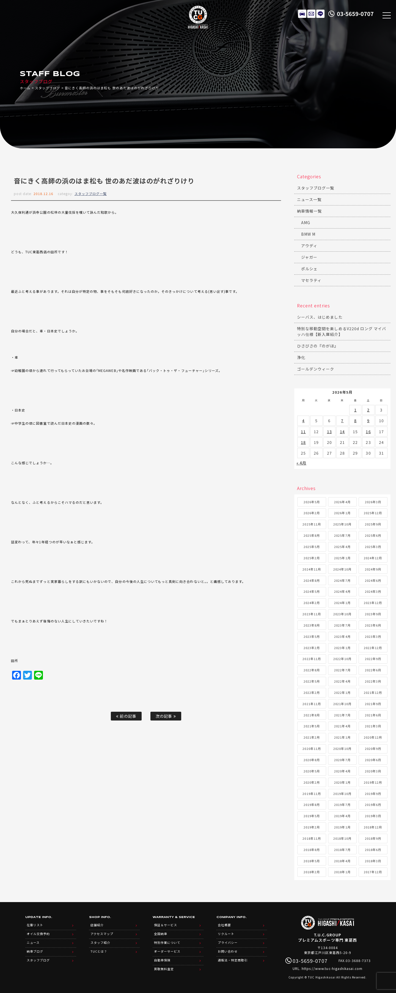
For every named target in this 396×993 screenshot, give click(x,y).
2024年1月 (342, 602)
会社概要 (224, 925)
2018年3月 (373, 861)
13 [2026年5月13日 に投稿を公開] (329, 431)
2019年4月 (342, 816)
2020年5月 (312, 771)
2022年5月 (312, 681)
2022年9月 (373, 659)
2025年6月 (373, 535)
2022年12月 (373, 648)
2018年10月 (342, 838)
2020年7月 (342, 760)
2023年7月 (342, 625)
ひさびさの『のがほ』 (318, 346)
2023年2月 (312, 648)
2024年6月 (373, 580)
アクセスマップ (101, 933)
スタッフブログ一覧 (91, 193)
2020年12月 (373, 737)
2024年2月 (312, 602)
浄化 (301, 357)
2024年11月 (311, 569)
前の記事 (126, 716)
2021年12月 (373, 692)
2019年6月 (373, 804)
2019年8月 (312, 804)
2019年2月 (312, 827)
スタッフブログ (47, 87)
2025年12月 (373, 513)
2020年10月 (342, 748)
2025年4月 (342, 546)
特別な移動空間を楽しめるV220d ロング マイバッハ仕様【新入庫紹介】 (341, 331)
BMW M (308, 234)
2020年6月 (373, 760)
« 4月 (301, 463)
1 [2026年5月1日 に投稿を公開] (355, 410)
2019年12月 (373, 782)
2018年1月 (342, 872)
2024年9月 (373, 569)
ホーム (25, 87)
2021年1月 (342, 737)
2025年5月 (312, 546)
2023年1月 (342, 648)
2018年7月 (342, 849)
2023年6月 (373, 625)
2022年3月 (373, 681)
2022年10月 (342, 659)
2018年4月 (342, 861)
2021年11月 (311, 704)
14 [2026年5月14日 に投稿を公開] (342, 431)
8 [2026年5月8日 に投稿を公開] (355, 420)
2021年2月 (312, 737)
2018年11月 (311, 838)
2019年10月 (342, 793)
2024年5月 (312, 591)
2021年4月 (342, 726)
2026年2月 (312, 513)
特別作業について (167, 942)
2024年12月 (373, 558)
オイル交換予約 (38, 933)
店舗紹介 (97, 925)
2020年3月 (373, 771)
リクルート (226, 933)
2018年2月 (312, 872)
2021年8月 (312, 715)
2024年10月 (342, 569)
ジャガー (309, 257)
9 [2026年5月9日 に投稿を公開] (368, 420)
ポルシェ (309, 268)
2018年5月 (312, 861)
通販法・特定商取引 (233, 960)
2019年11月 (311, 793)
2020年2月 (312, 782)
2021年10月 (342, 704)
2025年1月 (342, 558)
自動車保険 (162, 960)
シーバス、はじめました (320, 317)
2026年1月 (342, 513)
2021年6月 (373, 715)
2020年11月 (311, 748)
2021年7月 (342, 715)
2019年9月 (373, 793)
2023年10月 (342, 614)
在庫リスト (302, 14)
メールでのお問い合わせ (311, 14)
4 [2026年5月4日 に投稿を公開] (303, 420)
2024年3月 (373, 591)
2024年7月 (342, 580)
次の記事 (166, 716)
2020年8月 (312, 760)
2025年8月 (312, 535)
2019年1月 (342, 827)
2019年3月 (373, 816)
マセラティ (311, 280)
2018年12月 (373, 827)
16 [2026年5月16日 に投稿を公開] (368, 431)
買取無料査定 (164, 969)
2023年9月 (373, 614)
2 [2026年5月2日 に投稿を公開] (368, 410)
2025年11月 (311, 524)
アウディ (309, 245)
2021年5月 (312, 726)
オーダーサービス (167, 951)
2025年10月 (342, 524)
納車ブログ (35, 951)
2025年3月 (373, 546)
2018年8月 (312, 849)
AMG (305, 222)
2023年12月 (373, 602)
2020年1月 (342, 782)
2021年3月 (373, 726)
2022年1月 (342, 692)
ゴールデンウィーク (315, 369)
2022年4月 (342, 681)
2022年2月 (312, 692)
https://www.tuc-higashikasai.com (332, 968)
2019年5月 (312, 816)
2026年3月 (373, 502)
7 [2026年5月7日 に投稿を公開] (342, 420)
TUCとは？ (98, 951)
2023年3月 (373, 636)
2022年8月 (312, 670)
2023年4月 (342, 636)
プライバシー (228, 942)
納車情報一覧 (309, 211)
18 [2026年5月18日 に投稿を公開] (303, 442)
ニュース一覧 (309, 199)
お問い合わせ (228, 951)
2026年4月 (342, 502)
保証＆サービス (165, 925)
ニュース (33, 942)
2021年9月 (373, 704)
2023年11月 (311, 614)
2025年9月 (373, 524)
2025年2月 (312, 558)
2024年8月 (312, 580)
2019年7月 (342, 804)
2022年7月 (342, 670)
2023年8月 (312, 625)
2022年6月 (373, 670)
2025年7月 (342, 535)
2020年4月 (342, 771)
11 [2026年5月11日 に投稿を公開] (303, 431)
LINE (320, 14)
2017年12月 (373, 872)
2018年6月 (373, 849)
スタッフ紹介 (100, 942)
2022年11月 (311, 659)
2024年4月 (342, 591)
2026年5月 (312, 502)
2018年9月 (373, 838)
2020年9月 (373, 748)
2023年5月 (312, 636)
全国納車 (160, 933)
